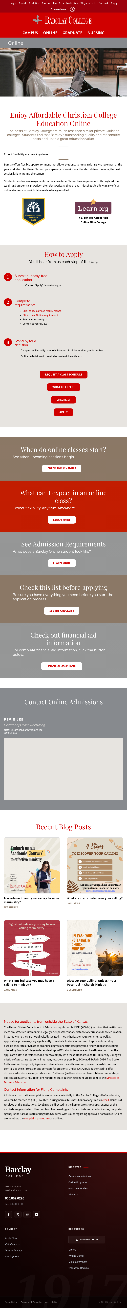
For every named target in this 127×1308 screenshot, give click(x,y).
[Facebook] (8, 1214)
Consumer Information (31, 1302)
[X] (17, 1214)
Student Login (86, 1239)
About (22, 3)
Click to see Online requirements (41, 315)
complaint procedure (37, 1118)
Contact (103, 3)
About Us (73, 1194)
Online (50, 32)
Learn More (61, 519)
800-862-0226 (10, 732)
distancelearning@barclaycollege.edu (23, 729)
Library (72, 1249)
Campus (30, 32)
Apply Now (11, 1238)
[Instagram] (27, 1214)
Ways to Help (88, 3)
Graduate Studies (78, 1188)
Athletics (34, 3)
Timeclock (72, 9)
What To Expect (63, 387)
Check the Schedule (61, 468)
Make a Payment (77, 1261)
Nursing (96, 32)
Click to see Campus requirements (42, 310)
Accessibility (51, 1302)
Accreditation (11, 1302)
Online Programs (77, 1182)
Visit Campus (12, 1244)
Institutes (72, 3)
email (105, 1100)
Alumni (46, 3)
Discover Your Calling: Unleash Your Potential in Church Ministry (91, 982)
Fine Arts (58, 3)
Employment (12, 1256)
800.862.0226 (14, 1198)
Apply (114, 3)
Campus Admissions (79, 1176)
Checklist (63, 400)
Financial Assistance (61, 666)
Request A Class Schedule (63, 374)
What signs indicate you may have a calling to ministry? (29, 982)
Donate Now (58, 9)
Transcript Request (78, 1267)
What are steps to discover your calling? (95, 898)
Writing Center (76, 1255)
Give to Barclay (13, 1250)
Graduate (72, 32)
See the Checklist (61, 610)
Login (13, 3)
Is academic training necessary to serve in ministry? (31, 900)
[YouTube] (36, 1214)
